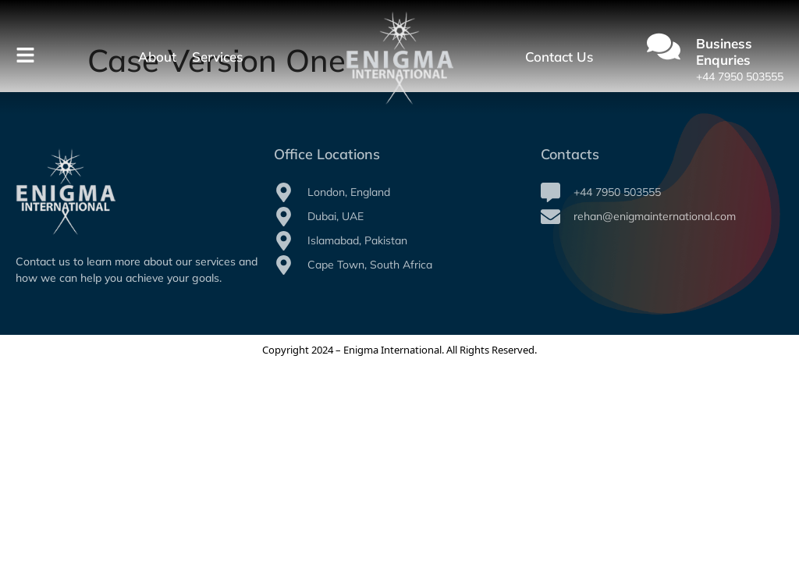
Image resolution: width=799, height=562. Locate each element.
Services (217, 56)
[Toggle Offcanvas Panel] (25, 57)
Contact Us (559, 56)
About (157, 56)
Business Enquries (724, 51)
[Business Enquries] (663, 49)
